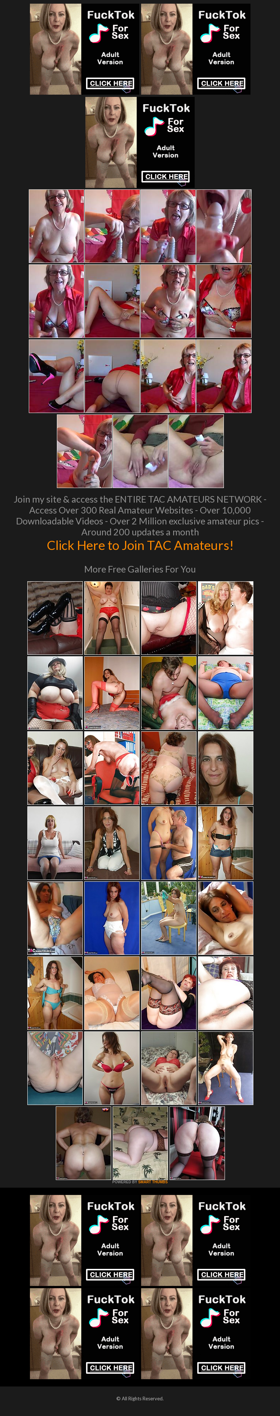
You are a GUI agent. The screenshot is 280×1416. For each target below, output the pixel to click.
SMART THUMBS (153, 1182)
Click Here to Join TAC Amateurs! (140, 544)
